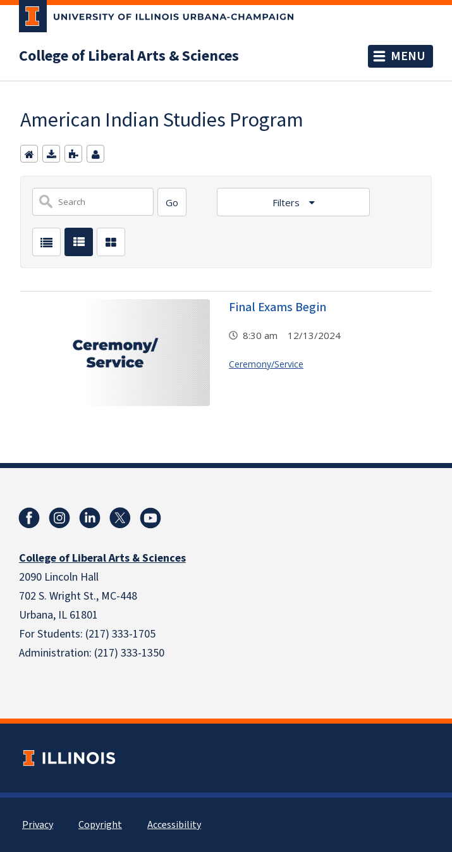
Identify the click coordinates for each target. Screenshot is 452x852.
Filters (287, 202)
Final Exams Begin (277, 307)
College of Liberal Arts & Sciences (129, 56)
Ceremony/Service (266, 364)
